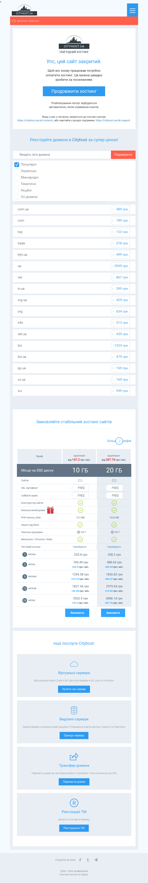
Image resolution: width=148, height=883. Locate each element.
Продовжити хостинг (74, 91)
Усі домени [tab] (26, 197)
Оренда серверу (74, 735)
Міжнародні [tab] (26, 177)
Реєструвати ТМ (74, 828)
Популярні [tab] (25, 164)
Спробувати (79, 546)
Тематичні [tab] (25, 184)
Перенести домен (74, 781)
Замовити (77, 612)
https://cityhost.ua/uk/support (113, 120)
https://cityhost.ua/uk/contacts (35, 120)
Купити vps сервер (74, 689)
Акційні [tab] (23, 190)
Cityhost (79, 139)
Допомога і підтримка (28, 21)
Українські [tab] (25, 171)
